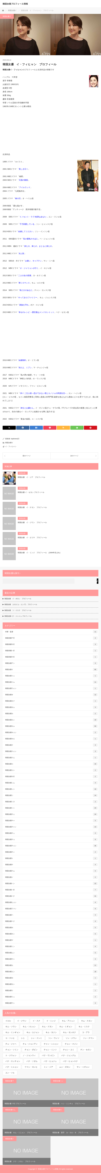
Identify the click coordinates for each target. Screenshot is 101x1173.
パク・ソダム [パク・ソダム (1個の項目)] (31, 1061)
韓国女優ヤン (51, 959)
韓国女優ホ (51, 927)
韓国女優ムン (51, 952)
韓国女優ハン (51, 883)
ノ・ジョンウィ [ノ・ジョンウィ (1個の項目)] (29, 1055)
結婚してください (25, 231)
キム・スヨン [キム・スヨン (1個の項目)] (86, 1021)
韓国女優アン (51, 663)
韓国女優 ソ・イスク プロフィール (17, 610)
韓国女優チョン (51, 845)
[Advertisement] (50, 130)
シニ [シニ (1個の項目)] (23, 1038)
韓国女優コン (51, 770)
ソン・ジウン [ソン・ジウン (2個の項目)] (71, 1038)
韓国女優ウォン (51, 688)
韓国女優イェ (51, 675)
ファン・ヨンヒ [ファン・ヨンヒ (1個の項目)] (31, 1067)
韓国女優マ (51, 940)
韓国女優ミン (51, 946)
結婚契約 (22, 360)
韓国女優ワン (51, 1003)
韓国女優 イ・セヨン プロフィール (31, 492)
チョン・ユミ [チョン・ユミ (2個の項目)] (68, 1050)
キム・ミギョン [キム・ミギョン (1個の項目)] (65, 1026)
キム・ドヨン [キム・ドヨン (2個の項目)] (47, 1026)
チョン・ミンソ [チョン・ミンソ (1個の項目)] (50, 1050)
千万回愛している (27, 224)
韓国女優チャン (51, 826)
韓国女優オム (51, 707)
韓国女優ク (51, 745)
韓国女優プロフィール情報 (15, 4)
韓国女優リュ (51, 996)
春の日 (18, 198)
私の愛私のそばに (30, 239)
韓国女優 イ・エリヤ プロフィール (32, 538)
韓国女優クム (51, 757)
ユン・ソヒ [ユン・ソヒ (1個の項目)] (10, 1073)
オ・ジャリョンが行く (29, 268)
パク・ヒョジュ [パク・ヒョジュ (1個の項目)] (50, 1061)
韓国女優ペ (51, 915)
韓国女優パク (51, 896)
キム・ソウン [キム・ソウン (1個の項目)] (10, 1026)
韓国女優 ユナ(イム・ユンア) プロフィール (20, 604)
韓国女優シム (51, 782)
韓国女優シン (51, 789)
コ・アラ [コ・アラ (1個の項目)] (86, 1032)
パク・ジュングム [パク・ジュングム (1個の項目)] (68, 1055)
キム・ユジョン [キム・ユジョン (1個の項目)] (32, 1032)
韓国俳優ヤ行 (51, 656)
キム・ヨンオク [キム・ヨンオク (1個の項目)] (69, 1032)
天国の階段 (23, 180)
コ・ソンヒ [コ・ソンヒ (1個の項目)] (10, 1038)
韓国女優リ (51, 990)
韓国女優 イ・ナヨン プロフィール (32, 507)
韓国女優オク (51, 701)
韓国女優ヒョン (51, 902)
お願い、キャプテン (33, 261)
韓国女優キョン (51, 732)
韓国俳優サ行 (51, 644)
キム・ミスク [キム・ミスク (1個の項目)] (84, 1026)
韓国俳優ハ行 (51, 650)
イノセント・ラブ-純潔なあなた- (33, 217)
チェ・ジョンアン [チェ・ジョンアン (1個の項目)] (30, 1044)
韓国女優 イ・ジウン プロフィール (32, 522)
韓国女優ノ (51, 877)
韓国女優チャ (51, 820)
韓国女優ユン (51, 971)
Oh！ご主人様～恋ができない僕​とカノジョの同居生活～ (43, 393)
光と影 (21, 253)
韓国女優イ (7, 16)
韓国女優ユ (51, 965)
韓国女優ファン (51, 908)
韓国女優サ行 (51, 776)
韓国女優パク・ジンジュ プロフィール (18, 616)
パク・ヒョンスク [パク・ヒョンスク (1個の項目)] (70, 1061)
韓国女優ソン (51, 808)
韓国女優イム (51, 682)
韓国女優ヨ (51, 977)
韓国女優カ (51, 713)
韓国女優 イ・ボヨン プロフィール (17, 599)
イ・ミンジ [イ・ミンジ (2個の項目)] (51, 1021)
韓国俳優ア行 (51, 638)
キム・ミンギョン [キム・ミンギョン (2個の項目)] (12, 1032)
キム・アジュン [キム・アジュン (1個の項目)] (68, 1021)
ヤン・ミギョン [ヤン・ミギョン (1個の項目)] (83, 1067)
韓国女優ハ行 (51, 889)
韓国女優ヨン (51, 984)
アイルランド (24, 187)
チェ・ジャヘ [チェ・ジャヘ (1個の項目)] (10, 1044)
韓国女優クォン (51, 751)
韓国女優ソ (51, 795)
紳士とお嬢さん (27, 408)
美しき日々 (23, 169)
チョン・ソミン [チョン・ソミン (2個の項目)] (11, 1050)
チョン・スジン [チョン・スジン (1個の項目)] (71, 1044)
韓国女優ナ (51, 864)
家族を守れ (24, 305)
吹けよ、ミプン (25, 367)
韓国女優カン (51, 719)
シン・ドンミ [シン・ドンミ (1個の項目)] (36, 1038)
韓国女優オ (51, 694)
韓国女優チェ (51, 814)
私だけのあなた (26, 290)
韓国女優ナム (51, 870)
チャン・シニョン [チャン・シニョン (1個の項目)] (51, 1044)
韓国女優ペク (51, 921)
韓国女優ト (51, 858)
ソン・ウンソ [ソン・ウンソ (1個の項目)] (53, 1038)
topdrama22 (15, 439)
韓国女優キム (51, 726)
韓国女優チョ (51, 839)
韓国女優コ (51, 763)
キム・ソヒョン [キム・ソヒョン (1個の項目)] (29, 1026)
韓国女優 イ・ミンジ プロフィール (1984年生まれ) (39, 553)
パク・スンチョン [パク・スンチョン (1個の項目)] (12, 1061)
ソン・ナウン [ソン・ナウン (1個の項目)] (88, 1038)
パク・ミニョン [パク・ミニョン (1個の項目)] (11, 1067)
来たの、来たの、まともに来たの (38, 246)
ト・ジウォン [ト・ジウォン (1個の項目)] (10, 1055)
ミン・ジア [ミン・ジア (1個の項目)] (48, 1067)
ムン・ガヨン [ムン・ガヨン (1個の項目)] (64, 1067)
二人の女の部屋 (24, 275)
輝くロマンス (24, 283)
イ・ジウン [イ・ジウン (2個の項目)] (21, 1021)
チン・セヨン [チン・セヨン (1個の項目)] (85, 1050)
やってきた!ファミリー (27, 297)
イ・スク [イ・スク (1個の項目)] (36, 1021)
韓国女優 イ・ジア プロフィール (31, 477)
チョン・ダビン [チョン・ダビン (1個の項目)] (31, 1050)
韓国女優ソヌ (51, 801)
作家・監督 (51, 631)
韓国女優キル (51, 738)
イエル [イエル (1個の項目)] (8, 1021)
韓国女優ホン (51, 933)
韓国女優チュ (51, 833)
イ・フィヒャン (10, 446)
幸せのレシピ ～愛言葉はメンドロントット (36, 312)
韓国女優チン (51, 852)
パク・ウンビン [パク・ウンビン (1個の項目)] (48, 1055)
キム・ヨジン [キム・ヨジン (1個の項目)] (51, 1032)
